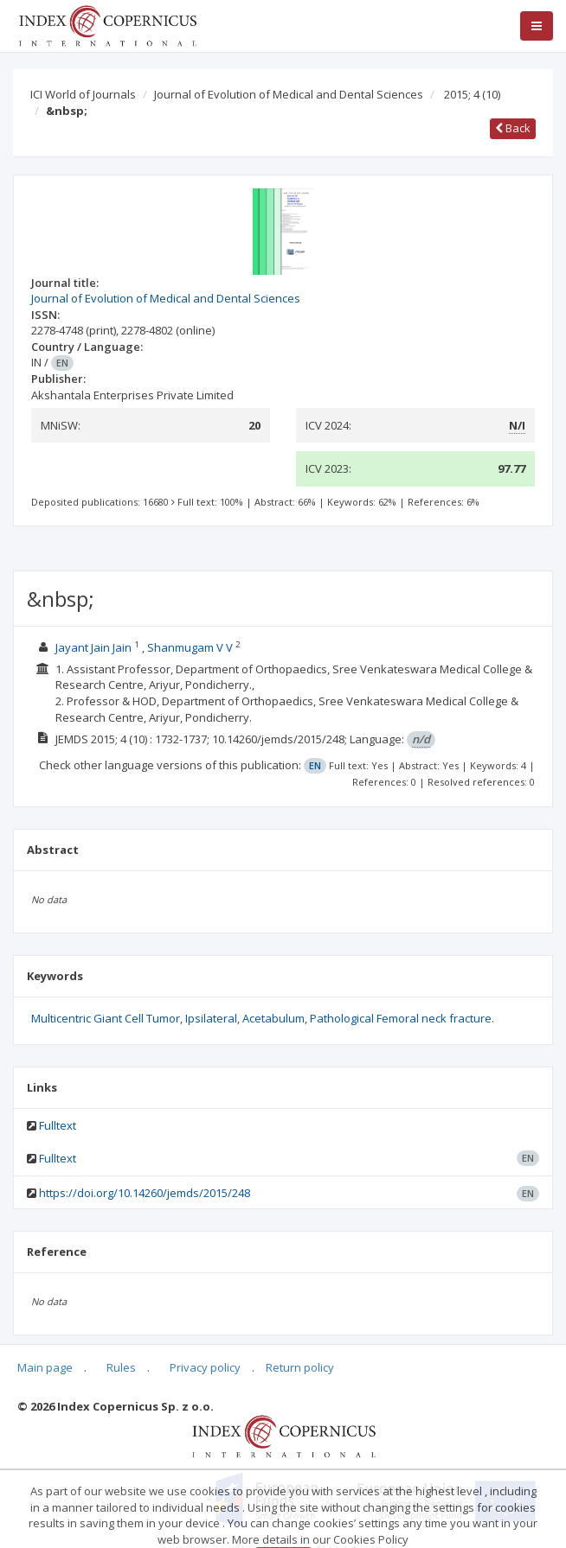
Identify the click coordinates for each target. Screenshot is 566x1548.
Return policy (300, 1367)
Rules (121, 1367)
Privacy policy (205, 1367)
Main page (45, 1367)
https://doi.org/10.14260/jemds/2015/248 (144, 1193)
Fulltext (57, 1125)
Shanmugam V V (190, 647)
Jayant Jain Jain (93, 647)
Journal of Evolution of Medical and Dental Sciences (288, 94)
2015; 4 (472, 94)
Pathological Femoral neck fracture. (402, 1018)
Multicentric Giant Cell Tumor (105, 1018)
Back (513, 128)
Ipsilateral (211, 1018)
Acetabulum (273, 1018)
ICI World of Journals (83, 94)
